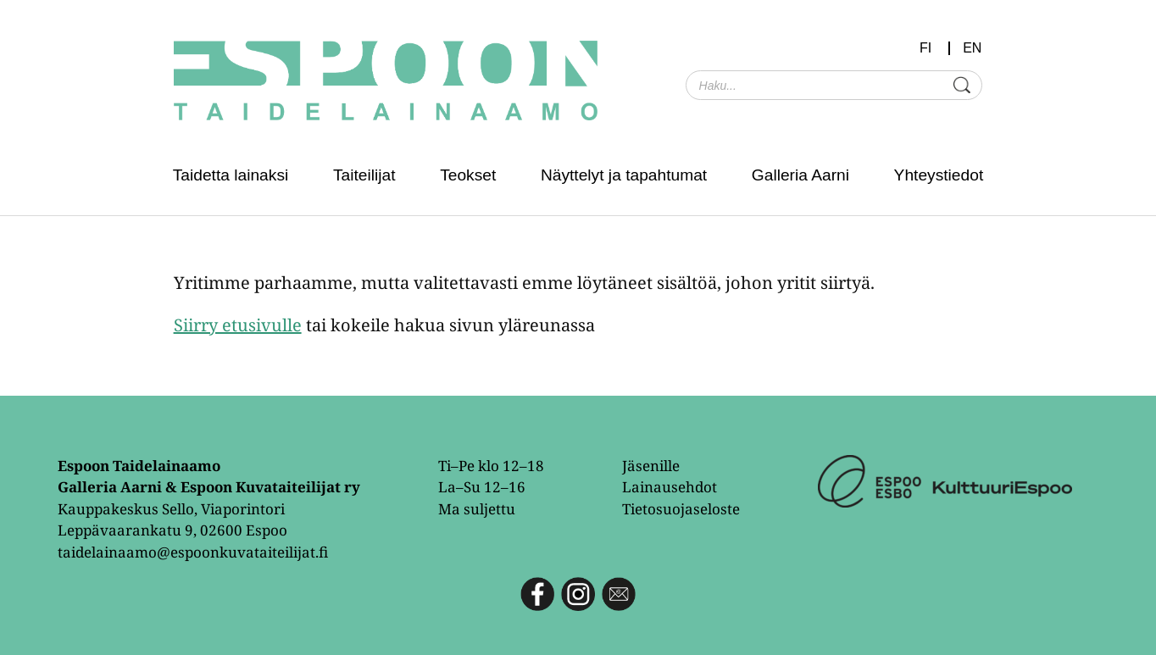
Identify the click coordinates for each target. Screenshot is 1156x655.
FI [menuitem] (925, 48)
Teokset (468, 175)
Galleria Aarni (800, 175)
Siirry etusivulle (238, 325)
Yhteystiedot (939, 175)
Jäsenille (651, 465)
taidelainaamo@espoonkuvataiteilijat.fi (193, 552)
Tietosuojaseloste (681, 509)
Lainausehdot (669, 487)
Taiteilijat (364, 175)
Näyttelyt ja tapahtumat (624, 175)
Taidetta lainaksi (231, 175)
